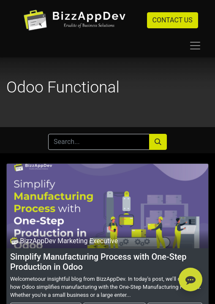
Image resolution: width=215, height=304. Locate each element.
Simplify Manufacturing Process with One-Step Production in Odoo (98, 262)
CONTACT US (172, 20)
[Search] (158, 142)
